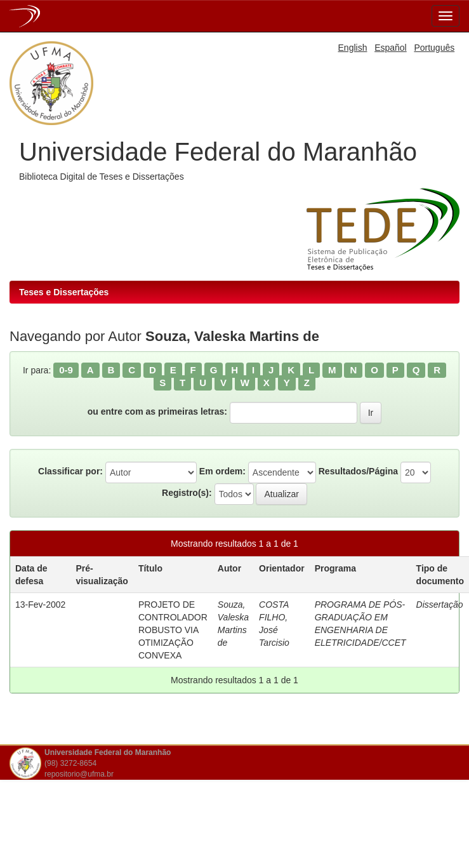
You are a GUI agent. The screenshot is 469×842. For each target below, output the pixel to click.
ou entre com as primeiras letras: (157, 411)
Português (434, 48)
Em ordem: (222, 471)
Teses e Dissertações (64, 292)
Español (390, 48)
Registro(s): (187, 493)
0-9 (66, 369)
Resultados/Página (358, 471)
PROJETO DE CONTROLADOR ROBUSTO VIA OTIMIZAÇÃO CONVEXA (173, 629)
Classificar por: (70, 471)
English (352, 48)
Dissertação (439, 604)
